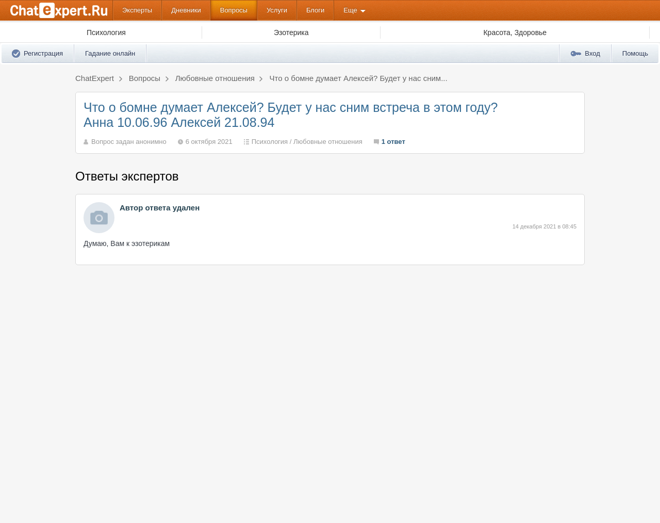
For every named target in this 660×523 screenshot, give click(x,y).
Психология (270, 141)
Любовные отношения (327, 141)
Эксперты (137, 10)
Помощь (635, 53)
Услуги (277, 10)
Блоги (315, 10)
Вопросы (234, 10)
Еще (350, 10)
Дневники (186, 10)
